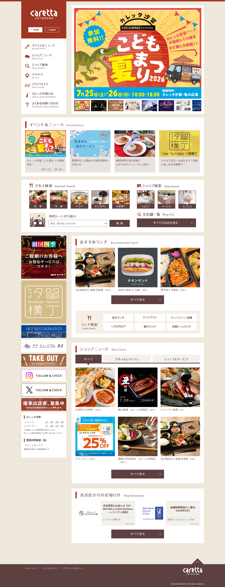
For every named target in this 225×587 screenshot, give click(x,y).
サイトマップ (32, 568)
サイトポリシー (50, 568)
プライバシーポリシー (72, 568)
